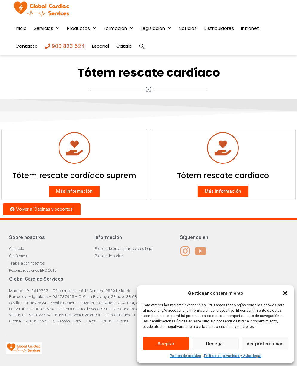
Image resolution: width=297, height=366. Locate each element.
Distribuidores (219, 28)
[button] (285, 293)
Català (124, 46)
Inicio (21, 28)
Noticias (188, 28)
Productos (83, 28)
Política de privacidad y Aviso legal (232, 356)
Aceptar (165, 343)
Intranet (250, 28)
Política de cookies (185, 356)
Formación (120, 28)
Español (100, 46)
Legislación (158, 28)
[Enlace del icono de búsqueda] (141, 46)
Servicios (48, 28)
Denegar (215, 343)
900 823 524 (65, 46)
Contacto (27, 46)
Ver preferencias (265, 343)
